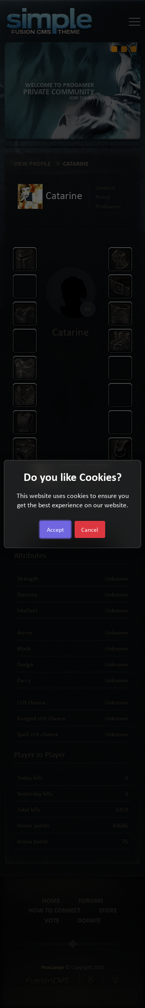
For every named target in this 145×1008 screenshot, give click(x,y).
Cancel (89, 529)
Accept (55, 529)
